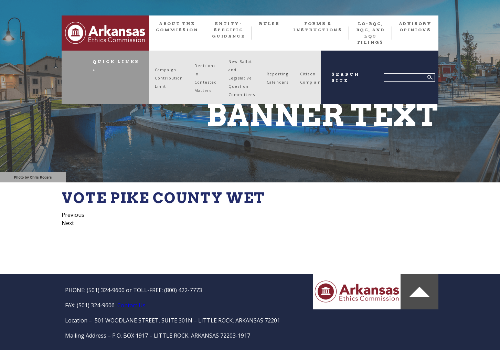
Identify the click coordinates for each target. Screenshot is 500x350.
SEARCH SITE (345, 77)
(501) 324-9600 (106, 290)
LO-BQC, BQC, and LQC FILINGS (370, 33)
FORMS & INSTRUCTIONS (317, 26)
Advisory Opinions (415, 26)
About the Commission (177, 26)
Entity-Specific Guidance (228, 30)
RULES (269, 23)
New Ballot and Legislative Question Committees (241, 78)
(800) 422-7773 (183, 290)
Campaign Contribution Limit (169, 78)
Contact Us (131, 305)
